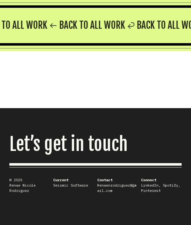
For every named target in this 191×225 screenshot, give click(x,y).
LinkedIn (149, 185)
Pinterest (151, 190)
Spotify (170, 185)
